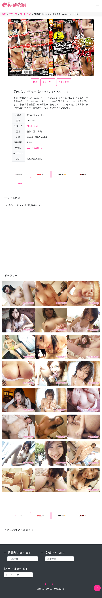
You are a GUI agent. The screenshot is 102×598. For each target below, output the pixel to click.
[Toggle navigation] (97, 4)
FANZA (19, 184)
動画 (35, 82)
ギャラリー (47, 82)
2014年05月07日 (35, 148)
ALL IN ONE (32, 126)
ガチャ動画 (63, 82)
